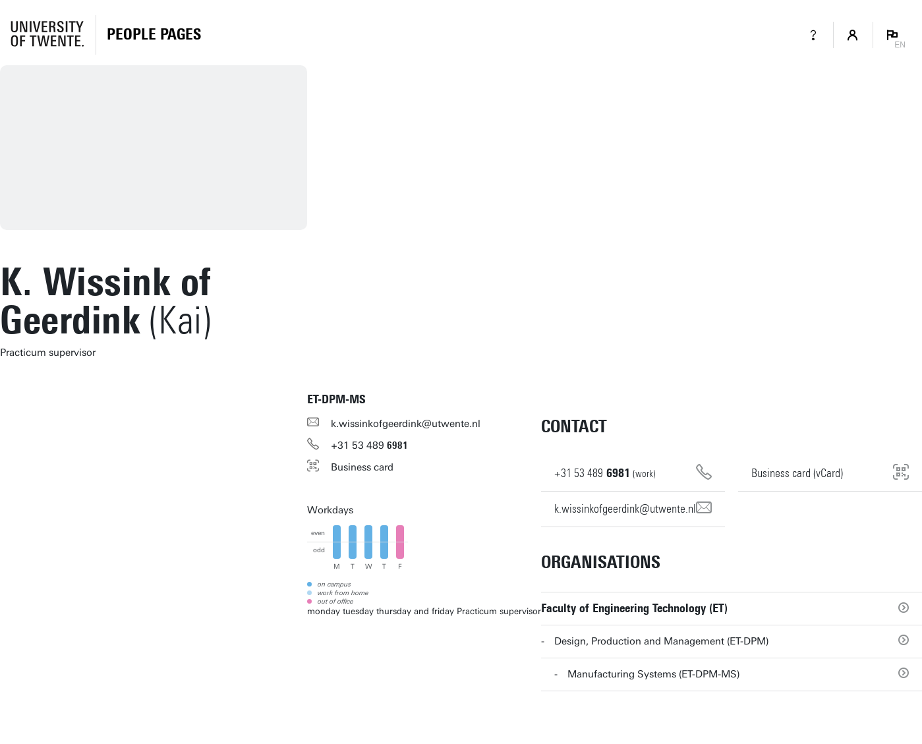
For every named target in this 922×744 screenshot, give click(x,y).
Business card (362, 467)
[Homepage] (154, 35)
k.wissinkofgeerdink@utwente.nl (405, 424)
